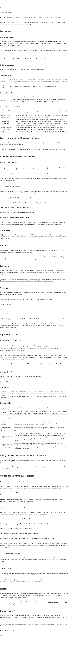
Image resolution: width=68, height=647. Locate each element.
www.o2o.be (41, 17)
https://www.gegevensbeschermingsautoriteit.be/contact (39, 281)
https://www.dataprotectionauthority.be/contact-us (12, 281)
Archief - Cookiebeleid (5, 304)
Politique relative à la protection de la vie (30, 325)
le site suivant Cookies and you (54, 557)
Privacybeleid (61, 22)
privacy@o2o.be (4, 294)
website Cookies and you (50, 235)
